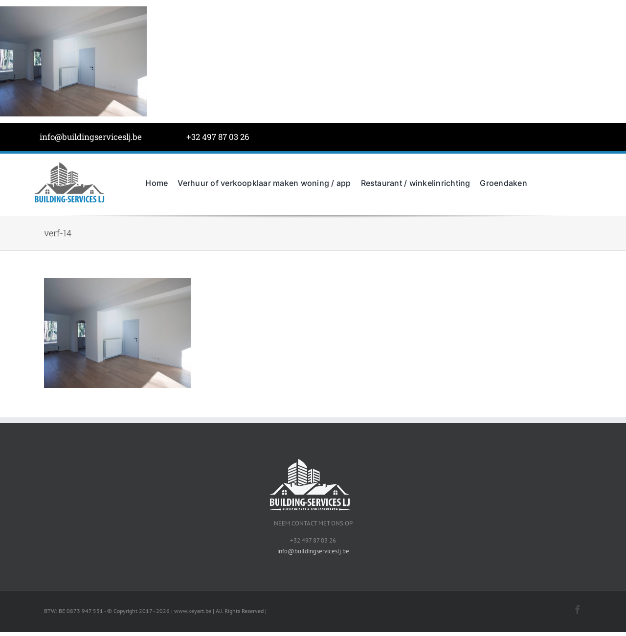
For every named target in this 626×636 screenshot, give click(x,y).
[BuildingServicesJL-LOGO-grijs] (69, 164)
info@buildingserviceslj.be (91, 136)
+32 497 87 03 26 (217, 136)
